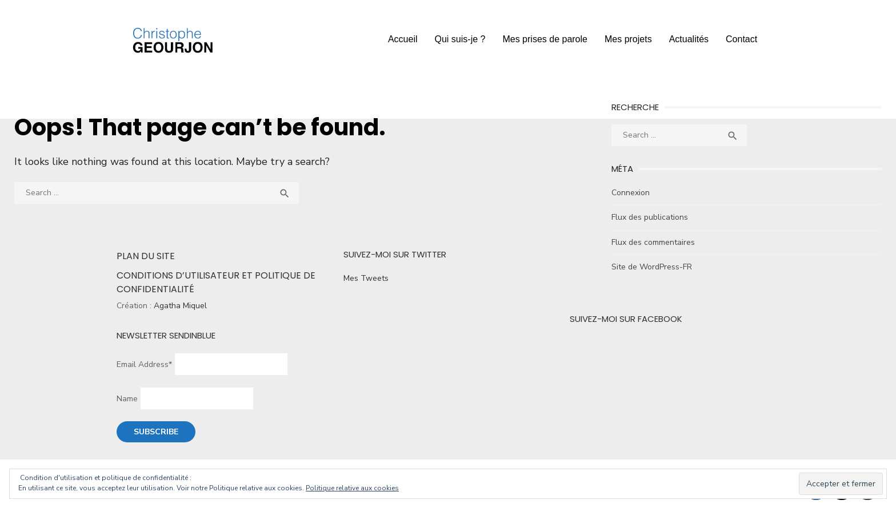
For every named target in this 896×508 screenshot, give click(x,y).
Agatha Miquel (180, 305)
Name (127, 398)
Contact (741, 39)
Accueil (403, 39)
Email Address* (144, 364)
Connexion (630, 192)
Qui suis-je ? (460, 39)
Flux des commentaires (653, 242)
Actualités (689, 39)
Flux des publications (649, 217)
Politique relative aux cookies (352, 488)
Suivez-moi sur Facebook (626, 319)
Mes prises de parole (544, 39)
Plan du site (146, 256)
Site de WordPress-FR (651, 266)
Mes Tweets (366, 278)
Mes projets (628, 39)
